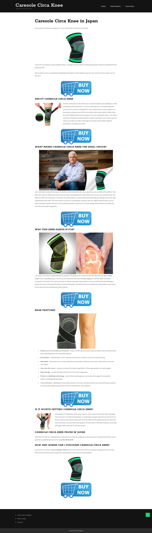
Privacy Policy (21, 519)
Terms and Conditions (24, 515)
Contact (20, 522)
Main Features (115, 6)
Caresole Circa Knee (39, 5)
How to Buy (129, 6)
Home (103, 6)
